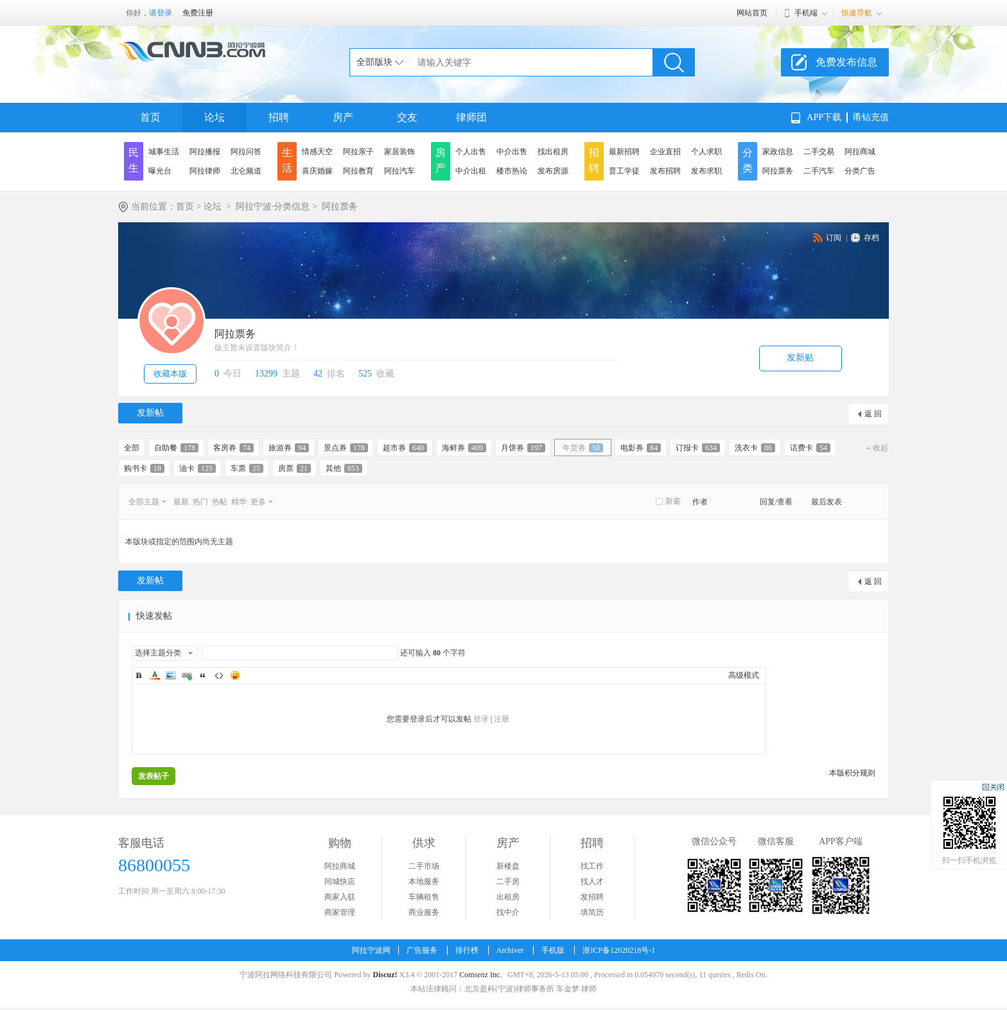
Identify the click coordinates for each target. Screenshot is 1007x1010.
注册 (501, 718)
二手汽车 (818, 170)
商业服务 (423, 912)
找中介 (508, 912)
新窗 (673, 501)
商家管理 (339, 912)
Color (154, 675)
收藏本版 (170, 373)
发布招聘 (665, 170)
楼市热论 (511, 170)
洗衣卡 (755, 447)
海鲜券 (464, 447)
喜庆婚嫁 (317, 170)
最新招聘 (624, 151)
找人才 (592, 881)
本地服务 (423, 881)
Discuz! (384, 974)
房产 (343, 117)
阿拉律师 (204, 170)
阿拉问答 (246, 151)
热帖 (219, 501)
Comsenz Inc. (480, 974)
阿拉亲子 (358, 151)
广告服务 (422, 950)
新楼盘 (508, 866)
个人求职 (706, 151)
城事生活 (163, 151)
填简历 (592, 912)
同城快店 (339, 881)
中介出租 (470, 170)
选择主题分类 (158, 652)
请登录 (160, 12)
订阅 (833, 237)
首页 (150, 117)
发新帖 (150, 413)
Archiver (510, 950)
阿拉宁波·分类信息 (273, 206)
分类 (747, 160)
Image (170, 675)
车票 (247, 468)
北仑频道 (246, 170)
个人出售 (470, 151)
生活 (287, 160)
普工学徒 (624, 170)
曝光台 (159, 170)
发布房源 (553, 170)
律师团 (471, 117)
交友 (407, 117)
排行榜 (466, 950)
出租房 (508, 896)
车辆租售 (423, 896)
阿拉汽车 (399, 170)
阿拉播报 (204, 151)
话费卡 (810, 447)
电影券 (640, 447)
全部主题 (143, 501)
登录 (481, 718)
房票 (294, 468)
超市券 (405, 447)
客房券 (233, 447)
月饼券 (523, 447)
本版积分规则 (852, 772)
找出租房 (553, 151)
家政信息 (777, 151)
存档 (871, 237)
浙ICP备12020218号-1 (618, 950)
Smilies (235, 675)
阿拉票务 (777, 170)
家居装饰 (399, 151)
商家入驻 (339, 896)
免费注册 (197, 12)
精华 (239, 501)
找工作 (592, 866)
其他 (344, 468)
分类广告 (860, 170)
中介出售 (511, 151)
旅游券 (288, 447)
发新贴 (800, 357)
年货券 (583, 447)
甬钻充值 (871, 117)
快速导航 (856, 12)
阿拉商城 (860, 151)
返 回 (873, 413)
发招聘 (592, 896)
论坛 (214, 117)
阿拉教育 (358, 170)
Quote (203, 675)
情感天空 (317, 151)
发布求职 (706, 170)
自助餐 (176, 447)
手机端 (806, 12)
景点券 (346, 447)
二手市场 (423, 866)
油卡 (197, 468)
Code (219, 675)
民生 (133, 160)
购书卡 (144, 468)
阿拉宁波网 (371, 950)
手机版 (553, 950)
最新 (181, 501)
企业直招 (665, 151)
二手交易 (818, 151)
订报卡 (698, 447)
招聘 (278, 117)
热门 (200, 501)
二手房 (508, 881)
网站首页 (752, 12)
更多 (258, 501)
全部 (131, 447)
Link (186, 675)
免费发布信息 (846, 62)
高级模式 (743, 675)
